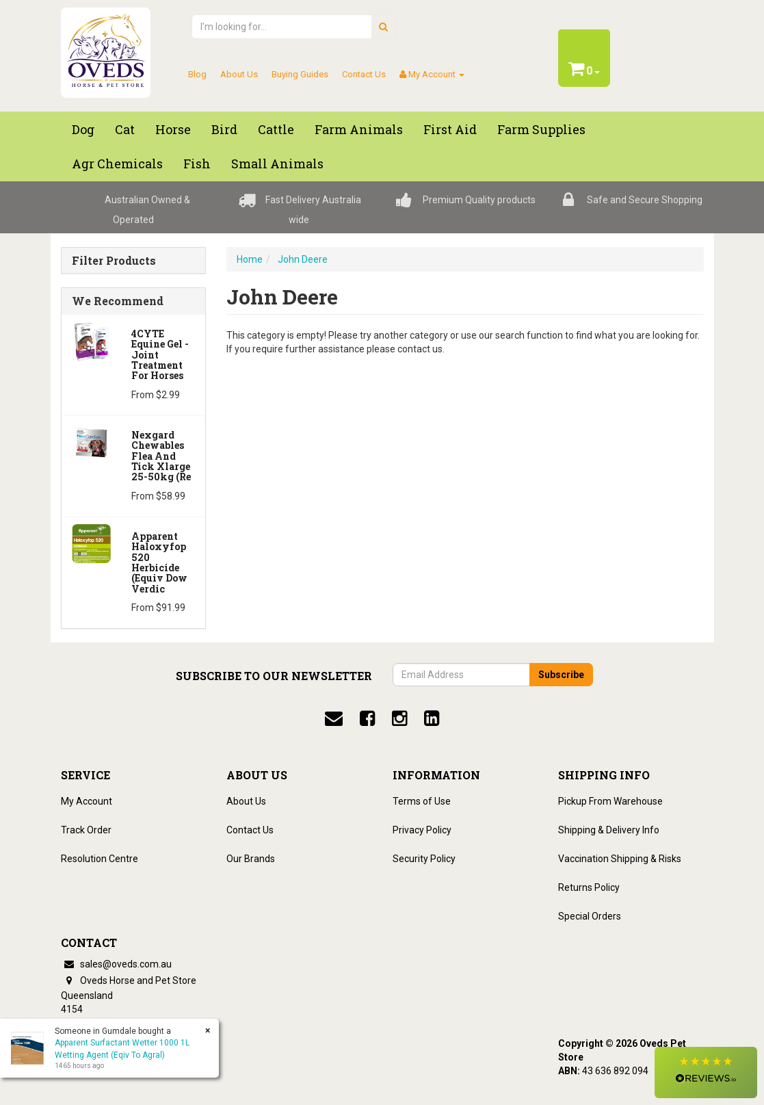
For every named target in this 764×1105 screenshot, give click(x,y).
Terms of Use (422, 801)
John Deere (303, 259)
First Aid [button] (450, 129)
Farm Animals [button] (359, 129)
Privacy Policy (422, 829)
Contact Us (364, 74)
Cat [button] (125, 129)
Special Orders (589, 916)
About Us (239, 74)
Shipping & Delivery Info (608, 829)
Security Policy (424, 858)
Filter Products (114, 261)
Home (250, 259)
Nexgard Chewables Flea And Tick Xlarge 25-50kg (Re (161, 456)
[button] (706, 1072)
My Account (86, 801)
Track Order (86, 829)
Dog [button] (83, 129)
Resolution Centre (99, 858)
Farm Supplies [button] (541, 129)
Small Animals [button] (277, 163)
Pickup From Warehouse (610, 801)
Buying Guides (300, 74)
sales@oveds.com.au (116, 964)
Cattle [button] (276, 129)
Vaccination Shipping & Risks (619, 858)
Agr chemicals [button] (117, 163)
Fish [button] (197, 163)
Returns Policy (589, 887)
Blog (197, 74)
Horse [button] (173, 129)
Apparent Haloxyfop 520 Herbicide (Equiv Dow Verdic (159, 562)
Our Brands (250, 858)
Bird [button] (224, 129)
